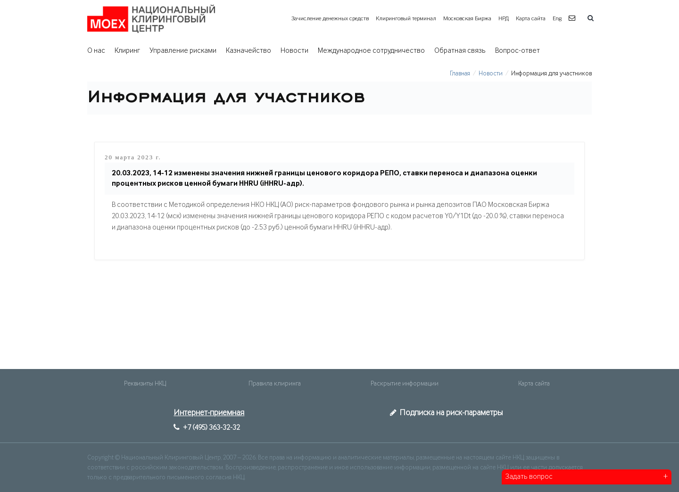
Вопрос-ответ (517, 51)
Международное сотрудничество (371, 51)
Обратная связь (460, 51)
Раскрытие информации (405, 383)
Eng (557, 19)
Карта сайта (531, 19)
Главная (460, 73)
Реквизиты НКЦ (145, 383)
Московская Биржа (467, 19)
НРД (503, 19)
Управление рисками (182, 51)
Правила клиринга (274, 383)
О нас (96, 51)
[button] (573, 18)
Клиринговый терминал (406, 19)
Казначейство (248, 51)
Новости (294, 51)
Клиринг (127, 51)
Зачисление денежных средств (330, 19)
